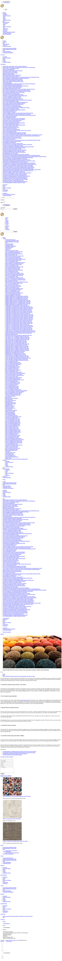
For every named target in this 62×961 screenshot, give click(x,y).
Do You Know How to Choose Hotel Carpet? (11, 105)
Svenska (7, 228)
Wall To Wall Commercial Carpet (11, 456)
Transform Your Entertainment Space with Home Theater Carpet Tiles (16, 176)
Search (15, 208)
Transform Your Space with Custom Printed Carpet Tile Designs (15, 179)
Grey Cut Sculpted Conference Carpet (12, 383)
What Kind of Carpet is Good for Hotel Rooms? (12, 120)
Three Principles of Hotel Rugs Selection (11, 108)
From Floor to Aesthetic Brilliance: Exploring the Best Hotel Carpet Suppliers (18, 165)
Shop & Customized (7, 34)
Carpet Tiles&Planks (7, 51)
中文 (6, 218)
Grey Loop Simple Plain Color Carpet (12, 419)
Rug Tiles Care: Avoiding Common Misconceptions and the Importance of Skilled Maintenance (21, 155)
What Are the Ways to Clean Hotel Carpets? (11, 129)
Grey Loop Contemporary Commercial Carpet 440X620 (16, 390)
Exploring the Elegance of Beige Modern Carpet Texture (14, 171)
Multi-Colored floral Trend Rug (11, 398)
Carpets (4, 12)
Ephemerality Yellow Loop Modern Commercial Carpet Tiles (17, 350)
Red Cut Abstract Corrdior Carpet (11, 427)
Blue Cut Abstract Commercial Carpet (12, 448)
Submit (2, 774)
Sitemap (2, 942)
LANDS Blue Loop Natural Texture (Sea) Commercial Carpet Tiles (18, 310)
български (7, 229)
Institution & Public (7, 20)
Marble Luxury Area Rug (10, 411)
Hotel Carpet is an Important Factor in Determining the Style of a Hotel (17, 91)
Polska (6, 227)
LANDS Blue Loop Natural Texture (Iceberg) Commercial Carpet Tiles (19, 308)
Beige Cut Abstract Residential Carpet (12, 425)
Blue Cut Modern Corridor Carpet (12, 368)
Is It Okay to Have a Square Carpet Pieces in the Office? (14, 119)
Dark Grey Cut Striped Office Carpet (12, 290)
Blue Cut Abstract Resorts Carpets (12, 437)
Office (4, 16)
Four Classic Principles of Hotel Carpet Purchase (12, 86)
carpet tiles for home (26, 700)
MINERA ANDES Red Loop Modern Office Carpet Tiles (16, 298)
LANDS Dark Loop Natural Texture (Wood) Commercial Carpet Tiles (19, 323)
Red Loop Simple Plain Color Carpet (12, 421)
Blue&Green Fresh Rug (10, 405)
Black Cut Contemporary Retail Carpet (12, 422)
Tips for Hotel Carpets (7, 82)
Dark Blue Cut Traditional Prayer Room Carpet (14, 439)
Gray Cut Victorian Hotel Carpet (11, 261)
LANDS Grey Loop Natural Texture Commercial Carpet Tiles (17, 324)
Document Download (7, 33)
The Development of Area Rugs (9, 111)
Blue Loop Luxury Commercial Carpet (12, 285)
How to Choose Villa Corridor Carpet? (10, 126)
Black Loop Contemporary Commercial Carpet (14, 255)
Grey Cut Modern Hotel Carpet (11, 443)
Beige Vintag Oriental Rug (10, 400)
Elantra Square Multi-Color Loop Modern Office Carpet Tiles (17, 343)
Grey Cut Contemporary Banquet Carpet (13, 389)
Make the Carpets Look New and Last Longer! (12, 136)
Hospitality (5, 14)
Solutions (5, 13)
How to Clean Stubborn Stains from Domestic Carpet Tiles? (14, 132)
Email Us (2, 634)
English (6, 217)
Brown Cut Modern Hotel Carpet (11, 371)
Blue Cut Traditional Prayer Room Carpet (13, 438)
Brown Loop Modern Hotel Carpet (12, 388)
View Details (28, 797)
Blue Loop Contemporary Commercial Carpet (14, 277)
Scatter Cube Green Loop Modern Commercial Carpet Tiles (17, 356)
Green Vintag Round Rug (10, 413)
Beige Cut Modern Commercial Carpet (12, 429)
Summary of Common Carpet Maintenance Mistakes (13, 94)
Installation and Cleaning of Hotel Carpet (11, 127)
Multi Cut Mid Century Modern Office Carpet (14, 263)
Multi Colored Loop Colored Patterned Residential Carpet (16, 281)
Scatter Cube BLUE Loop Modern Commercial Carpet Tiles (17, 355)
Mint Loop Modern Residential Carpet (12, 252)
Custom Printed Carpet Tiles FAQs (12, 853)
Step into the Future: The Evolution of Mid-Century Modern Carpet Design (17, 144)
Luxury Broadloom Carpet (10, 455)
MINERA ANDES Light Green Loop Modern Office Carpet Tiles (18, 301)
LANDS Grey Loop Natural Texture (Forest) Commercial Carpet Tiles (19, 325)
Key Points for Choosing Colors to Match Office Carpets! (14, 147)
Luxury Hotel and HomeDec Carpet (10, 110)
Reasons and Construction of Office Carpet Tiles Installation (14, 149)
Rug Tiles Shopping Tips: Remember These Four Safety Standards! (16, 154)
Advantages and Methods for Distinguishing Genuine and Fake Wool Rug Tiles (18, 146)
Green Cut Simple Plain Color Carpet (12, 418)
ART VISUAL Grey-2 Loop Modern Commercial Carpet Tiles (17, 338)
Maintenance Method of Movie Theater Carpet (12, 75)
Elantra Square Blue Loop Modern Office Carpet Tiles (15, 340)
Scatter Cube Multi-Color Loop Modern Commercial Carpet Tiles (18, 358)
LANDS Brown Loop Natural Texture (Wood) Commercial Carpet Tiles (19, 316)
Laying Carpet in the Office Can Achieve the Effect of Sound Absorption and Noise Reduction (21, 135)
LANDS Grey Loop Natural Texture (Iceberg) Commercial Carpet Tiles (19, 326)
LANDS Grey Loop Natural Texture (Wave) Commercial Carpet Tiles (18, 328)
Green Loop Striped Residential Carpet (12, 293)
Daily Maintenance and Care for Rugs (10, 153)
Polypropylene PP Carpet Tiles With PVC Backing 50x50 (16, 459)
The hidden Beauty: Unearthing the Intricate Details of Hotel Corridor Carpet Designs (19, 164)
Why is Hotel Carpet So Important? (10, 116)
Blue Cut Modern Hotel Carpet (11, 254)
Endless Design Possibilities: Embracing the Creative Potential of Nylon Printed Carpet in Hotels (22, 169)
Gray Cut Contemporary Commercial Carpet (14, 251)
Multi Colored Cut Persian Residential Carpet (14, 288)
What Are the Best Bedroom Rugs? (10, 131)
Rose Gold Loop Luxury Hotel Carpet (12, 268)
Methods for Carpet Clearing (8, 73)
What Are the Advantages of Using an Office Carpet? (13, 81)
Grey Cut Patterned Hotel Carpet (11, 276)
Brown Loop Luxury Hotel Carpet (12, 384)
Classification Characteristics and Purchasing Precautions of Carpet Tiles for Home (19, 160)
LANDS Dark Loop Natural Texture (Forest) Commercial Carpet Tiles (19, 317)
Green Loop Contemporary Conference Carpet (14, 266)
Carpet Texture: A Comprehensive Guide (11, 68)
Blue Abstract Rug (8, 399)
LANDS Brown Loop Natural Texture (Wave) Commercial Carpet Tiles (19, 315)
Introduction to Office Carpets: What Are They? (12, 148)
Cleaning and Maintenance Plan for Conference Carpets (14, 151)
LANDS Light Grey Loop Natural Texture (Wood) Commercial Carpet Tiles (20, 331)
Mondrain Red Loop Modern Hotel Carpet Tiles (14, 352)
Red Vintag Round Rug (9, 412)
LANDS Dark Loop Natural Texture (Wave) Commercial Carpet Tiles (18, 322)
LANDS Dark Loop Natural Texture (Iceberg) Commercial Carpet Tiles (19, 318)
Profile (4, 24)
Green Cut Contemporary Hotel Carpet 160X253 (14, 391)
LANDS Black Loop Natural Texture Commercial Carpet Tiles (17, 305)
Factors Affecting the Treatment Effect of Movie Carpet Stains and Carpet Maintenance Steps (21, 77)
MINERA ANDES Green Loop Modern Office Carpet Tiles (16, 297)
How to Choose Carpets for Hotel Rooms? (11, 121)
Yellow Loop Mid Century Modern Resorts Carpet (15, 262)
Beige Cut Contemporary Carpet (11, 449)
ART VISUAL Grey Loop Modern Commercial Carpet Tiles (17, 336)
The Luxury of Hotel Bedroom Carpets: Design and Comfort (14, 173)
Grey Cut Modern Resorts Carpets (12, 387)
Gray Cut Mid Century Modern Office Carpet (14, 270)
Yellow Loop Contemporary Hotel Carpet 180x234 (15, 373)
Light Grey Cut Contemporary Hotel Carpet (13, 283)
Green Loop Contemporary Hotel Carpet (13, 260)
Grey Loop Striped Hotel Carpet (11, 380)
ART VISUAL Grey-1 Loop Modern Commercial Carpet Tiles (17, 337)
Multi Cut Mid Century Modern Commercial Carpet (15, 259)
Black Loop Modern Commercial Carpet (13, 431)
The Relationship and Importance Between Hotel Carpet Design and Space (17, 99)
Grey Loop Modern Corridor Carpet (12, 436)
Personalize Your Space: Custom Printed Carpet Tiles (13, 180)
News (4, 27)
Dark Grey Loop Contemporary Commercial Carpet (15, 279)
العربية (6, 224)
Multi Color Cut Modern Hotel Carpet (12, 435)
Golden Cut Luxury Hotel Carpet (11, 446)
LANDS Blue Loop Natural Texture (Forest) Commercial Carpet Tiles (19, 306)
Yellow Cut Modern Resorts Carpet (12, 432)
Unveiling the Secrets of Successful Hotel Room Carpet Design (15, 181)
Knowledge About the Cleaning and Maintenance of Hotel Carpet (15, 85)
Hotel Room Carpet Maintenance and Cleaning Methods (14, 122)
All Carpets (2, 54)
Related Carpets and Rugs (5, 777)
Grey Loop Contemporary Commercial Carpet (14, 273)
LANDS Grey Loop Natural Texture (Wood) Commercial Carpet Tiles (19, 329)
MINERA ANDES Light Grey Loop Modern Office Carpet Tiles (17, 302)
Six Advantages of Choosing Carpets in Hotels (12, 141)
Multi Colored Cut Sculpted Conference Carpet (14, 379)
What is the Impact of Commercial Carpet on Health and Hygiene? (16, 78)
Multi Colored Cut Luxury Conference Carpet (14, 292)
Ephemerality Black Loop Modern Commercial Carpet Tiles (17, 346)
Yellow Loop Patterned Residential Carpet (13, 363)
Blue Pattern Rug (8, 409)
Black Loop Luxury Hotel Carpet (11, 250)
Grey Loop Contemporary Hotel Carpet (13, 394)
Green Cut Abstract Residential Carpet (12, 378)
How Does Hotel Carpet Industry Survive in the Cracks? (14, 92)
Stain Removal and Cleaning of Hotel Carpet (11, 88)
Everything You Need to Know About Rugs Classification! (14, 152)
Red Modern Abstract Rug (10, 402)
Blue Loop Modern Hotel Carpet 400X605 (13, 377)
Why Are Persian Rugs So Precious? (10, 128)
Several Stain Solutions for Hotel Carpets (11, 123)
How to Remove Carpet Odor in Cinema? (11, 76)
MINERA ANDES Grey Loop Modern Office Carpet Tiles (16, 299)
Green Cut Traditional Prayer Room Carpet (13, 440)
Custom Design (8, 248)
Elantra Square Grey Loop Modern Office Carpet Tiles (15, 342)
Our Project (5, 29)
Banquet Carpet (8, 457)
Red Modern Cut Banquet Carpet (11, 417)
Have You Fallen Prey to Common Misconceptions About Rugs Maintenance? (18, 157)
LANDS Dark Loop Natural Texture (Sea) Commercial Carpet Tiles (18, 321)
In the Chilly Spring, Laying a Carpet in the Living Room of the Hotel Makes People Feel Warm (21, 140)
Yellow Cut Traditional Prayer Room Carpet (13, 442)
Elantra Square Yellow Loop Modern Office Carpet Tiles (16, 344)
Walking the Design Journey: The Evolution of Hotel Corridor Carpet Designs (18, 166)
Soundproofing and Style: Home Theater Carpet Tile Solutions (15, 178)
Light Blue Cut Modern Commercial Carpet (13, 444)
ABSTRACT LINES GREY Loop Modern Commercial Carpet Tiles (18, 335)
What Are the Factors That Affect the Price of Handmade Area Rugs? (16, 107)
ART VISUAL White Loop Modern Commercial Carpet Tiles (17, 339)
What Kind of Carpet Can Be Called (10, 71)
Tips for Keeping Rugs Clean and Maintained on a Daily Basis (15, 158)
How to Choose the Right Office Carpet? (11, 101)
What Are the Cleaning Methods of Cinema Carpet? (13, 80)
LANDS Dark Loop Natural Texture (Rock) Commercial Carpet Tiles (18, 319)
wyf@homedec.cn (6, 2)
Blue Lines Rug (8, 397)
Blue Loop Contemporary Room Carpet (13, 369)
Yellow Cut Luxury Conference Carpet (12, 256)
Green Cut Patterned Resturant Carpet (12, 366)
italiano (6, 222)
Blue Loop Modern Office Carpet (11, 365)
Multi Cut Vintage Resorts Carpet (11, 265)
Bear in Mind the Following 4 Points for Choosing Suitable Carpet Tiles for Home (19, 89)
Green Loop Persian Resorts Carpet (12, 287)
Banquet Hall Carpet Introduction (9, 142)
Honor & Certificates (7, 26)
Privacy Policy (9, 942)
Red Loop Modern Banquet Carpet (12, 386)
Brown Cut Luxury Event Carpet (11, 376)
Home (4, 237)
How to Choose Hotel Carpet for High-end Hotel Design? (14, 124)
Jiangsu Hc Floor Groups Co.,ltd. (12, 941)
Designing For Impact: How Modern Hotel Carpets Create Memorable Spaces (18, 170)
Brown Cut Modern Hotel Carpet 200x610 (13, 372)
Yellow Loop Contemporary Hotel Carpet (13, 264)
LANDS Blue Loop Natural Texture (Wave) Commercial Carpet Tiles (18, 311)
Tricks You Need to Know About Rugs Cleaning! (12, 106)
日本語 (6, 220)
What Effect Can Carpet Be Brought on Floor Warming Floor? (15, 95)
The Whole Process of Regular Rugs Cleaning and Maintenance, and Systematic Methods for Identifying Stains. (24, 156)
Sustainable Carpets (9, 245)
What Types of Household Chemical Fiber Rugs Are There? (14, 133)
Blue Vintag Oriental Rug (10, 414)
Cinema (4, 18)
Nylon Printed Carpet (9, 453)
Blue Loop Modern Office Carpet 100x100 (13, 392)
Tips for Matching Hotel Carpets (9, 117)
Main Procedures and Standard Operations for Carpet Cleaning (15, 161)
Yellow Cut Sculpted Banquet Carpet (12, 381)
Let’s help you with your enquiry (6, 756)
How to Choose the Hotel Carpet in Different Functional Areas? (15, 102)
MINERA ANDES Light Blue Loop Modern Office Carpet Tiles (17, 300)
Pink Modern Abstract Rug (10, 403)
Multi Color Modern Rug (10, 407)
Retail (4, 17)
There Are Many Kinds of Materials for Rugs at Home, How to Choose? (17, 130)
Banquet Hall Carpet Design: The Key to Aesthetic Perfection (15, 66)
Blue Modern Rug (8, 404)
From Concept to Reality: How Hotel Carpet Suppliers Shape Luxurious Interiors (18, 167)
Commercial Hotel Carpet (10, 239)
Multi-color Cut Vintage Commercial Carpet (14, 253)
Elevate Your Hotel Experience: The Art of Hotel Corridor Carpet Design (17, 172)
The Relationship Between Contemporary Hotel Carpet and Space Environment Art (19, 83)
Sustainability (5, 28)
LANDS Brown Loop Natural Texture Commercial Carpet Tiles (17, 313)
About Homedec (6, 22)
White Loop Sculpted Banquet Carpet (12, 291)
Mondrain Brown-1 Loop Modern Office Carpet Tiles (15, 354)
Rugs (4, 50)
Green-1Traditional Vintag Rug (11, 415)
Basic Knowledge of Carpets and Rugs (10, 72)
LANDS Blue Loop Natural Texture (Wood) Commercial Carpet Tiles (18, 312)
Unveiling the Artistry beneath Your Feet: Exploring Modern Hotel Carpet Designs (19, 163)
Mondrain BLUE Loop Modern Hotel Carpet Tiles (15, 351)
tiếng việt (7, 226)
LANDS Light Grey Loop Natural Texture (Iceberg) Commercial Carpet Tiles (20, 330)
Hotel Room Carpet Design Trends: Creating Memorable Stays (15, 177)
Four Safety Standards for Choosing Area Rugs (12, 96)
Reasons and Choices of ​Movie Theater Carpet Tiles (13, 98)
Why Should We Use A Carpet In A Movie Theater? (13, 143)
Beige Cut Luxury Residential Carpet (12, 424)
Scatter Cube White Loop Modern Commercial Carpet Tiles (16, 360)
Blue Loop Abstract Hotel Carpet (11, 426)
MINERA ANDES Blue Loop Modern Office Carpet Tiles (16, 296)
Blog (4, 21)
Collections (7, 249)
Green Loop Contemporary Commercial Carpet (14, 375)
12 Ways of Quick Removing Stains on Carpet (12, 97)
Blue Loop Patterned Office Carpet (12, 367)
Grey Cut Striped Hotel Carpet (11, 385)
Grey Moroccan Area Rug (10, 396)
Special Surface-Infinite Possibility (9, 48)
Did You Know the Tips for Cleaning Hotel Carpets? (13, 145)
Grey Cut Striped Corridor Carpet (11, 284)
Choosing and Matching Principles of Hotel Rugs (12, 84)
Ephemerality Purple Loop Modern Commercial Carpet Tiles (17, 349)
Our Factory (5, 23)
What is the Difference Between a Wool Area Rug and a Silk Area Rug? (17, 114)
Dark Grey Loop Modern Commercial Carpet (14, 275)
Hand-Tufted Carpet (9, 247)
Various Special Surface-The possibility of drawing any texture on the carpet (18, 917)
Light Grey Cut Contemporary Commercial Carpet (15, 278)
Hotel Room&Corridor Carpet (11, 450)
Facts (4, 25)
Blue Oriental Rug (8, 401)
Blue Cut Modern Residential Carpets (12, 267)
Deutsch (6, 221)
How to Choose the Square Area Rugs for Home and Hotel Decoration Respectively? (19, 115)
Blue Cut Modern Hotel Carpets (11, 280)
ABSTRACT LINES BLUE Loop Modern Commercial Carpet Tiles (18, 333)
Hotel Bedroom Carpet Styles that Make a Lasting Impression (15, 174)
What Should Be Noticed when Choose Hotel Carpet (13, 104)
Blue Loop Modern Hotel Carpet (11, 271)
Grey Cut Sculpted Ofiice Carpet (11, 361)
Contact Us (5, 30)
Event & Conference (7, 15)
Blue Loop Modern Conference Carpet (12, 362)
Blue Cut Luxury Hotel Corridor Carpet (13, 364)
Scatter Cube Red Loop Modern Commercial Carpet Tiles (16, 359)
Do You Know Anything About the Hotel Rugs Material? (14, 103)
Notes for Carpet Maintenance (9, 69)
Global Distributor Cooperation (9, 32)
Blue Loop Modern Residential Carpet (12, 423)
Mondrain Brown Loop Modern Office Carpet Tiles (15, 353)
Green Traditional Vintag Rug (11, 410)
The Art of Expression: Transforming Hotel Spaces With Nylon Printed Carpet (18, 168)
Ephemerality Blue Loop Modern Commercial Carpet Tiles (16, 347)
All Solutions (3, 64)
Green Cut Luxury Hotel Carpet (11, 447)
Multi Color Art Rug (9, 406)
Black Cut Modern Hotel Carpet (11, 334)
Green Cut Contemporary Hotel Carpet (12, 295)
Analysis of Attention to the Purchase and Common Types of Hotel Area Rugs (18, 113)
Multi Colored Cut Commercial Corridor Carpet (14, 274)
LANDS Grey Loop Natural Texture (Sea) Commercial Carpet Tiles (18, 327)
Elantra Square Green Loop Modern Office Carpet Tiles (16, 341)
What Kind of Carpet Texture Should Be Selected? (12, 70)
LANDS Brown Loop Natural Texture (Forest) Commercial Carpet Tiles (19, 314)
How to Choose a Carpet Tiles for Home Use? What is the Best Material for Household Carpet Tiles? (22, 134)
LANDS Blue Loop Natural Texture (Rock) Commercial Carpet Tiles (18, 309)
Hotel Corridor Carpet (9, 454)
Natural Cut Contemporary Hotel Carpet (13, 286)
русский (7, 223)
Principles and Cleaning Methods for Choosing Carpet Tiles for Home (16, 159)
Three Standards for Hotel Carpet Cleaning (11, 93)
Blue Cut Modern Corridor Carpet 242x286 (13, 374)
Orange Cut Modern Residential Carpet (13, 393)
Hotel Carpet (7, 451)
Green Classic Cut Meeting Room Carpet (13, 416)
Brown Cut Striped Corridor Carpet (12, 272)
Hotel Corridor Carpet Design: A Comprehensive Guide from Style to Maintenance (19, 67)
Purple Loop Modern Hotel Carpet (12, 428)
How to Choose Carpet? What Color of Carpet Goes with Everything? (16, 90)
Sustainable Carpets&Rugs (8, 52)
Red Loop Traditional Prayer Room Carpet (13, 441)
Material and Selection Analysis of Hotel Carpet (12, 138)
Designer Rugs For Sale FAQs (11, 851)
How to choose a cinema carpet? (9, 139)
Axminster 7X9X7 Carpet (10, 452)
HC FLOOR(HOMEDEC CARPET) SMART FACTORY (14, 182)
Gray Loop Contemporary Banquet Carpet (13, 258)
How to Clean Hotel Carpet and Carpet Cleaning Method (14, 118)
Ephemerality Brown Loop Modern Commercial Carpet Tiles (17, 348)
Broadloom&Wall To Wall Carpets (9, 49)
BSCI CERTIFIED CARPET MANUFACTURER (12, 79)
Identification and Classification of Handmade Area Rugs (14, 109)
